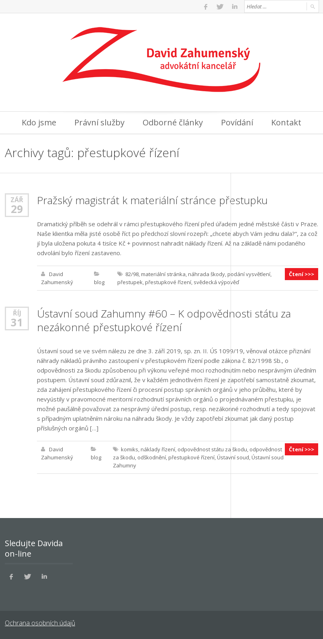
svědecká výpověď (216, 282)
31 (17, 322)
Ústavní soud (233, 457)
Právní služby (99, 122)
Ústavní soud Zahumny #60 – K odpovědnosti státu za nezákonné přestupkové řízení (164, 320)
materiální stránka (163, 274)
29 (17, 209)
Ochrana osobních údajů (40, 623)
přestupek (130, 282)
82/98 (132, 274)
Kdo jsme (39, 122)
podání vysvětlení (248, 274)
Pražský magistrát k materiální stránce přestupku (152, 200)
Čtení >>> (301, 274)
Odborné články (173, 122)
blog (99, 282)
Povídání (237, 122)
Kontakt (286, 122)
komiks (129, 449)
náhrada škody (206, 274)
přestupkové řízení (168, 282)
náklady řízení (158, 449)
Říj (17, 313)
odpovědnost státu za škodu (212, 449)
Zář (16, 199)
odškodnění (151, 457)
